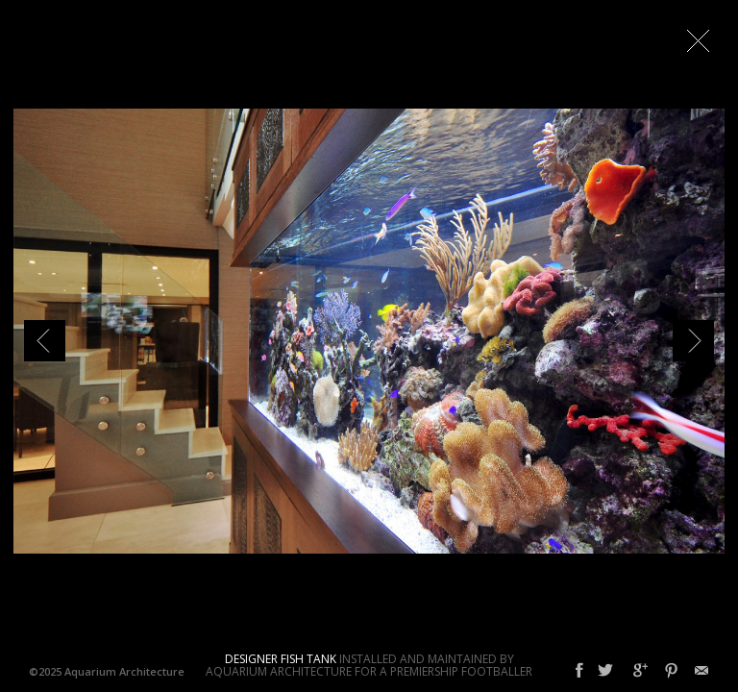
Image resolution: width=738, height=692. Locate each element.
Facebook (579, 671)
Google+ (640, 671)
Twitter (605, 671)
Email (701, 671)
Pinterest (671, 671)
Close (697, 40)
